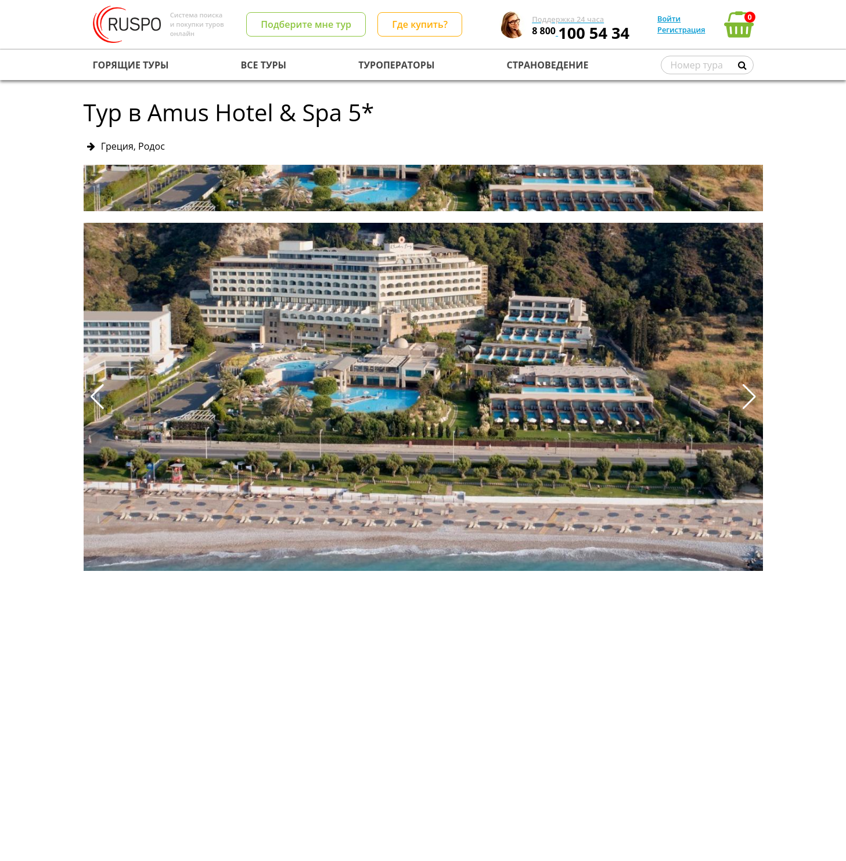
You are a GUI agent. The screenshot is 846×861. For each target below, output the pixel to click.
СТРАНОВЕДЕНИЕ (548, 65)
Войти (669, 18)
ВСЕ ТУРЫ (263, 65)
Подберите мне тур (306, 24)
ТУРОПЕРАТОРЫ (396, 65)
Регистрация (681, 29)
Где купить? (420, 24)
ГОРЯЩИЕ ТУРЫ (131, 65)
